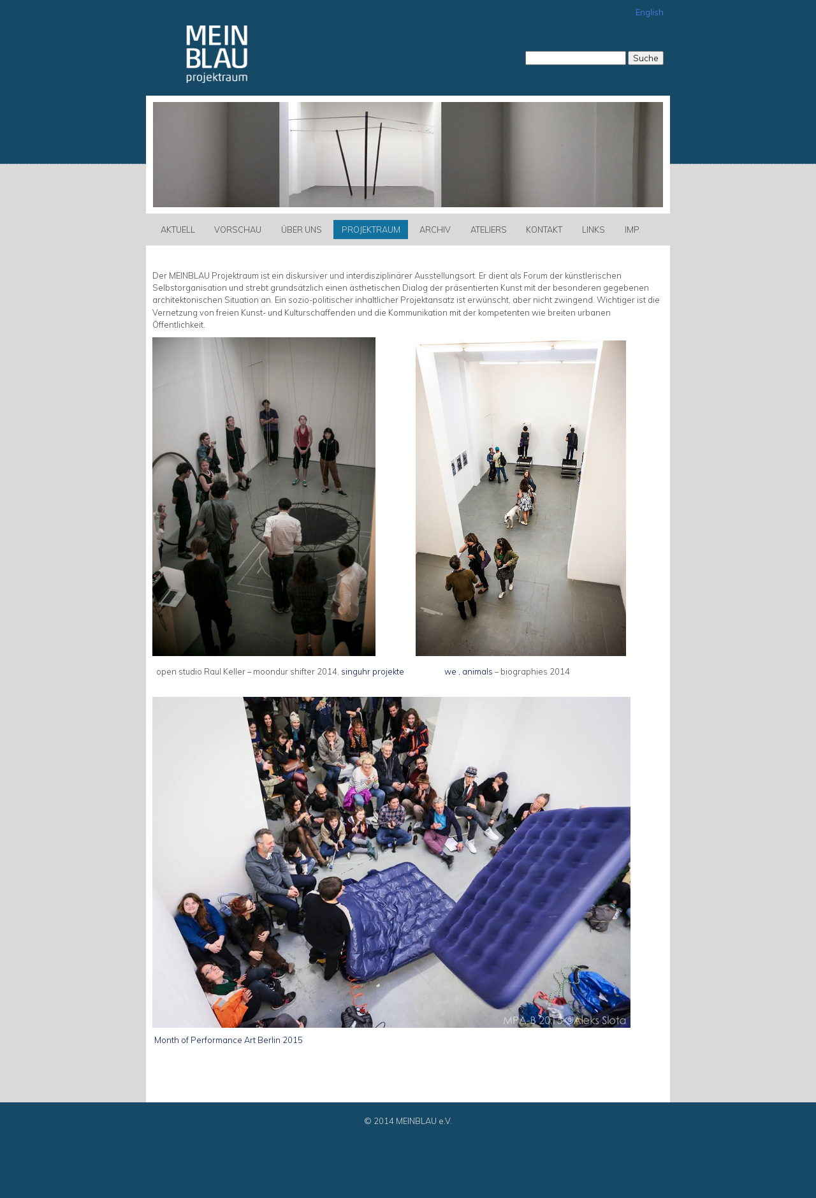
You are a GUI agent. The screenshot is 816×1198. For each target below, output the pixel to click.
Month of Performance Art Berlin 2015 (227, 1040)
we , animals (468, 671)
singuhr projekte (373, 671)
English (650, 12)
